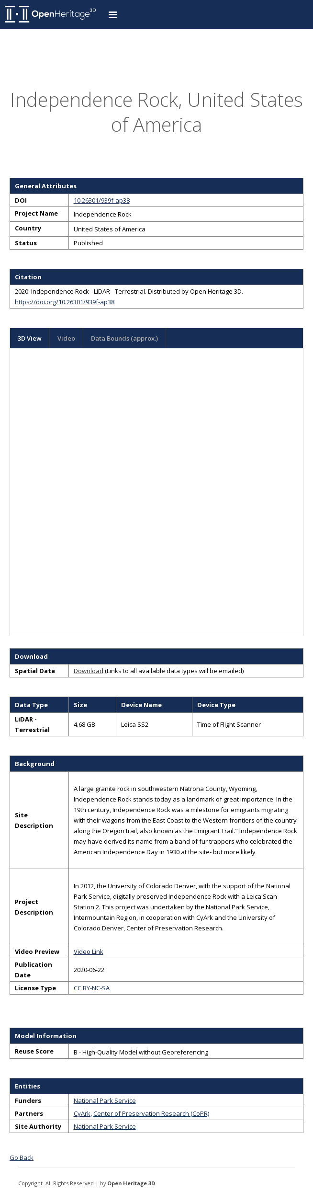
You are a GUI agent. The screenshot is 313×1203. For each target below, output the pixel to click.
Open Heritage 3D (131, 1183)
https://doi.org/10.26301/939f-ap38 (64, 302)
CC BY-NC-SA (92, 988)
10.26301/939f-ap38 (102, 200)
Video (66, 338)
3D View (30, 338)
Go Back (22, 1157)
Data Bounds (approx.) (124, 338)
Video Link (88, 951)
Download (88, 670)
